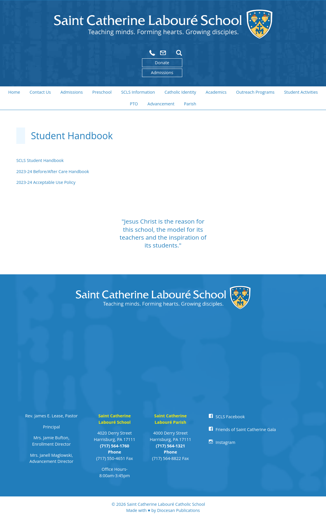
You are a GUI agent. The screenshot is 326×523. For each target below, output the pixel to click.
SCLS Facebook (230, 416)
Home (14, 92)
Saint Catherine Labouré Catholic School (166, 504)
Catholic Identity (180, 92)
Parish (190, 104)
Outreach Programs (255, 92)
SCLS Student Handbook (40, 160)
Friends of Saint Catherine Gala (245, 429)
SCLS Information (138, 92)
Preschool (102, 92)
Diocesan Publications (178, 510)
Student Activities (301, 92)
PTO (134, 104)
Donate (162, 62)
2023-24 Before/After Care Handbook (52, 171)
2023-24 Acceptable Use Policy (46, 182)
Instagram (225, 442)
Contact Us (40, 92)
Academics (216, 92)
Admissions (162, 72)
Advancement (161, 104)
